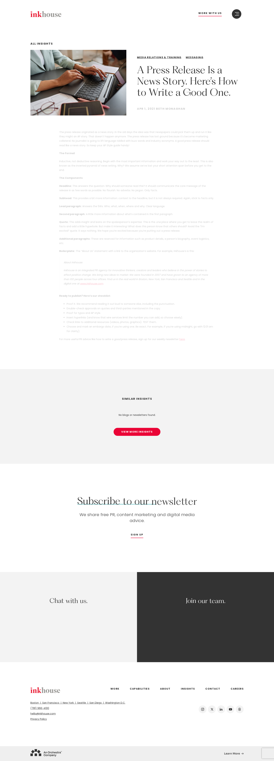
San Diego (96, 702)
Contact (212, 688)
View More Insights (137, 434)
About (165, 688)
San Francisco (51, 702)
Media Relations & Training (159, 57)
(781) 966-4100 (39, 708)
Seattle (82, 702)
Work (115, 688)
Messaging (194, 57)
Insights (188, 688)
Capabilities (140, 688)
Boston (35, 702)
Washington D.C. (114, 702)
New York (68, 702)
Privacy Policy (38, 719)
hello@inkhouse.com (43, 713)
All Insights (41, 43)
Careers (237, 688)
